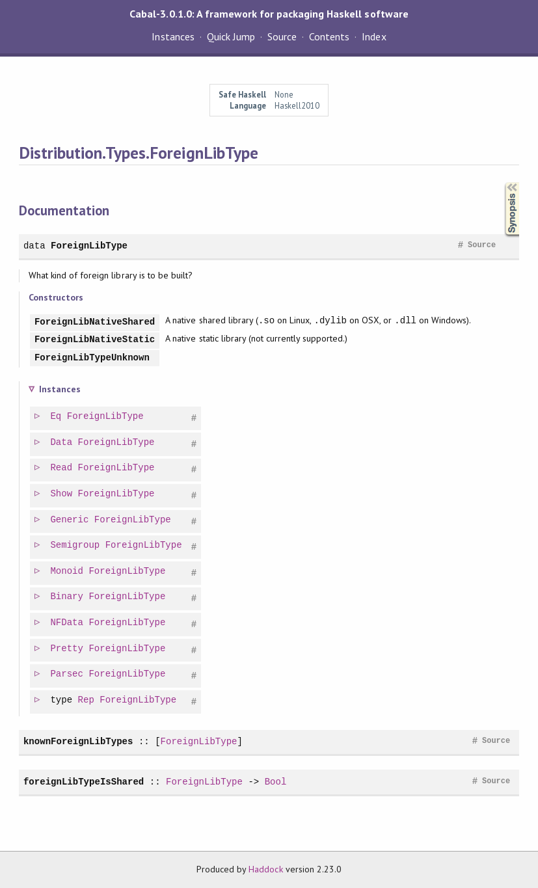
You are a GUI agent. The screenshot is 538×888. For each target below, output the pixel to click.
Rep (87, 700)
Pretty (67, 649)
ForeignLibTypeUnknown (92, 358)
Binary (67, 597)
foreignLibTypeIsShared (83, 781)
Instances (173, 36)
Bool (276, 781)
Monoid (67, 571)
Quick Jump (231, 36)
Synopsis (501, 182)
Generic (70, 520)
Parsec (67, 674)
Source (282, 36)
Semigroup (75, 545)
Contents (329, 36)
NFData (67, 623)
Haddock (265, 869)
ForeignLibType (89, 245)
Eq (56, 416)
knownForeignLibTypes (78, 741)
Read (62, 468)
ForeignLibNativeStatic (94, 340)
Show (62, 494)
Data (62, 443)
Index (374, 36)
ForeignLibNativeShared (94, 322)
